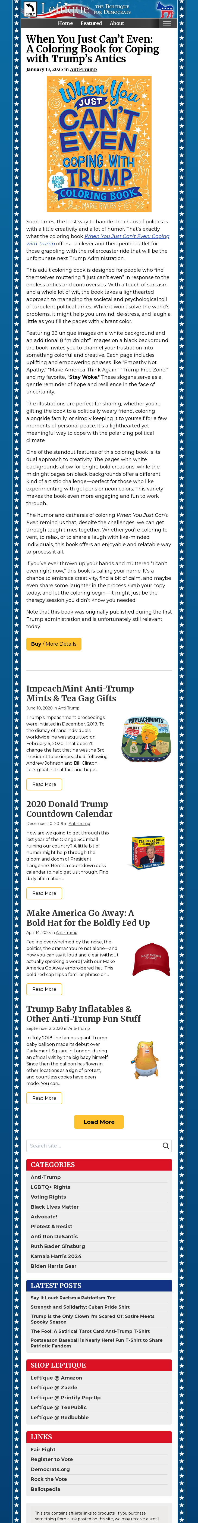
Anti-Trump (83, 69)
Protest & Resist (51, 1227)
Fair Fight (43, 1450)
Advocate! (44, 1217)
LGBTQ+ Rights (50, 1187)
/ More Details (54, 644)
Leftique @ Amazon (56, 1378)
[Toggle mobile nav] (167, 23)
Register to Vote (52, 1459)
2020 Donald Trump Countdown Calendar (69, 809)
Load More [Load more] (99, 1122)
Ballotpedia (45, 1489)
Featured (91, 23)
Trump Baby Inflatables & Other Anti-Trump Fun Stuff (83, 1014)
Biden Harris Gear (54, 1266)
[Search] (166, 1146)
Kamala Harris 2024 (56, 1256)
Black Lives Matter (55, 1207)
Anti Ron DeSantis (54, 1237)
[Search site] (94, 1146)
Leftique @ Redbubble (60, 1418)
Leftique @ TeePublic (59, 1408)
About (117, 23)
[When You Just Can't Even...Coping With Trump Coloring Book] (99, 144)
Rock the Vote (49, 1479)
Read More (44, 784)
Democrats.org (50, 1469)
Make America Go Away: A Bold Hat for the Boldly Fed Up (88, 918)
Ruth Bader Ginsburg (58, 1246)
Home (65, 23)
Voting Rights (48, 1197)
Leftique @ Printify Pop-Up (65, 1398)
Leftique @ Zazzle (54, 1388)
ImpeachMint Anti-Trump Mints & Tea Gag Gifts (80, 693)
